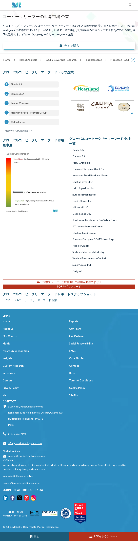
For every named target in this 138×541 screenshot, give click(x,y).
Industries (9, 373)
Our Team (75, 328)
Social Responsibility (81, 343)
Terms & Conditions (81, 380)
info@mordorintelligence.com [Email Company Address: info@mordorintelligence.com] (25, 443)
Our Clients (9, 336)
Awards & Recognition (16, 351)
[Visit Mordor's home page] (16, 5)
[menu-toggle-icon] (5, 5)
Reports (73, 321)
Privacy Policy (11, 387)
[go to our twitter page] (19, 498)
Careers (7, 380)
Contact (74, 365)
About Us (8, 328)
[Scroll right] (133, 60)
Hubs (72, 373)
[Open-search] (130, 5)
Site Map (74, 395)
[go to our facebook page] (12, 498)
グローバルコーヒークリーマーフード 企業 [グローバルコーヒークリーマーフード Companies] (31, 300)
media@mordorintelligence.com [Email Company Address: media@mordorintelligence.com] (26, 456)
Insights (7, 358)
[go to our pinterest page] (26, 498)
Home (6, 321)
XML (5, 395)
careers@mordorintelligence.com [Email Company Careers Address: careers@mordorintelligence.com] (21, 483)
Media (6, 343)
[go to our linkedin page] (5, 498)
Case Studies (77, 358)
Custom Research (13, 365)
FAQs (72, 351)
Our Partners (76, 336)
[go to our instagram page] (33, 498)
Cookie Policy (77, 387)
